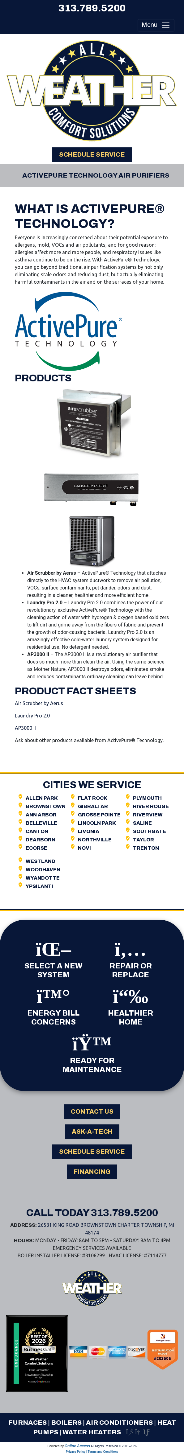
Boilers (66, 1422)
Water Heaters (91, 1432)
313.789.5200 (92, 8)
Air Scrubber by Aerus (39, 703)
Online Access (77, 1446)
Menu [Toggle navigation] (156, 25)
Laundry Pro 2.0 (32, 715)
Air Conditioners (119, 1422)
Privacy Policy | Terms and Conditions (92, 1451)
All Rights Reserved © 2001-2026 (114, 1446)
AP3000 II (25, 728)
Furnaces (27, 1422)
